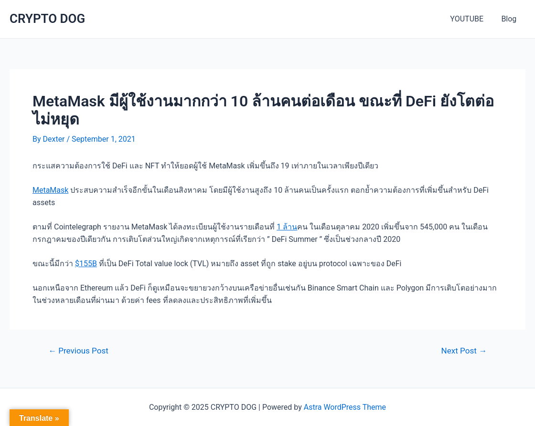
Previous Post (78, 351)
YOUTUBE (470, 18)
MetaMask (50, 190)
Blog (510, 18)
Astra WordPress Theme (345, 407)
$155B (86, 263)
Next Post (464, 351)
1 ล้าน (287, 226)
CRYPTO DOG (47, 18)
